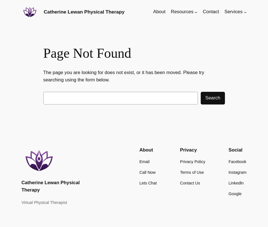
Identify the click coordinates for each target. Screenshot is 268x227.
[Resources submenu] (196, 11)
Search (212, 98)
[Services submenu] (245, 11)
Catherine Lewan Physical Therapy (84, 12)
